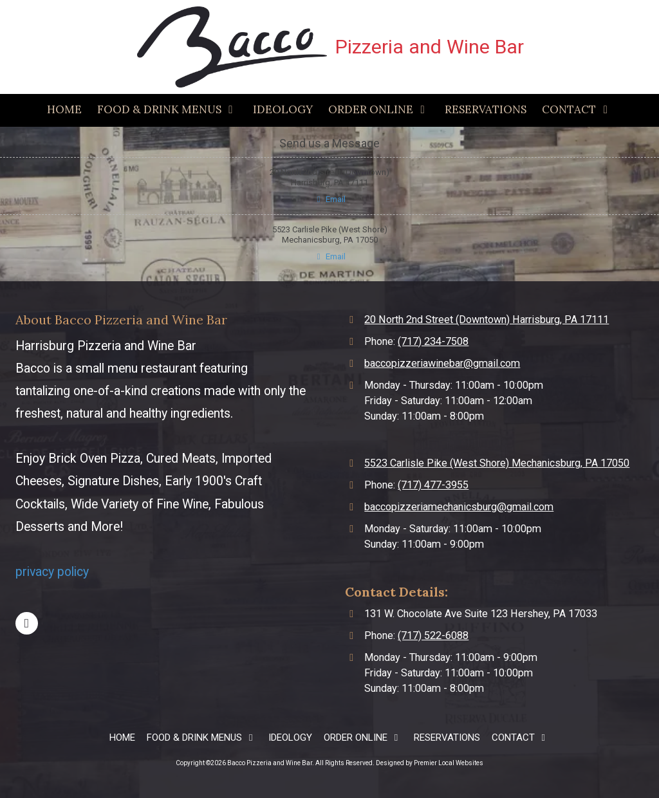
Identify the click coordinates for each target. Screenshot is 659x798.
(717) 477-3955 (433, 485)
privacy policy (52, 571)
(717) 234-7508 (433, 341)
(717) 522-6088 (433, 635)
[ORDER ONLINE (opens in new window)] (378, 110)
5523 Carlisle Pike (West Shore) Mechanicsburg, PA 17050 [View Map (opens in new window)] (496, 463)
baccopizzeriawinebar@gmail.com (442, 363)
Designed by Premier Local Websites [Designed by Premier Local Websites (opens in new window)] (429, 762)
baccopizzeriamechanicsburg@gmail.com (458, 507)
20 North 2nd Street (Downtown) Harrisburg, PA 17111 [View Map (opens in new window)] (486, 319)
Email (329, 199)
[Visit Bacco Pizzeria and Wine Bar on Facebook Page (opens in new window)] (26, 623)
